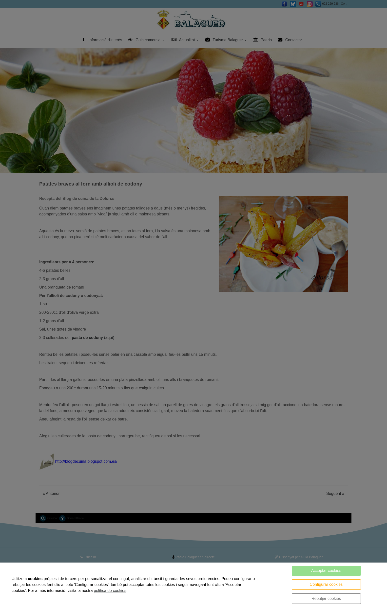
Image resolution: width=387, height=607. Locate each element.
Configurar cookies (326, 584)
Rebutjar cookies (326, 598)
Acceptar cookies (326, 570)
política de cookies (110, 590)
